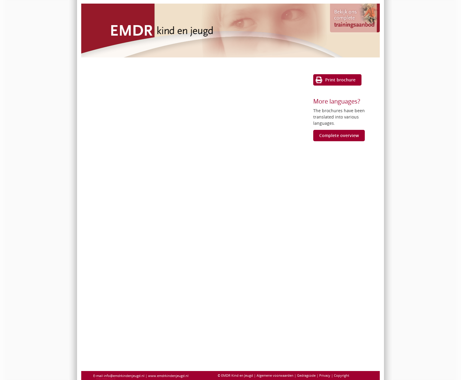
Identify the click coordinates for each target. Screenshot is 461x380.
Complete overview (339, 135)
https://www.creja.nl (105, 379)
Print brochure (340, 80)
